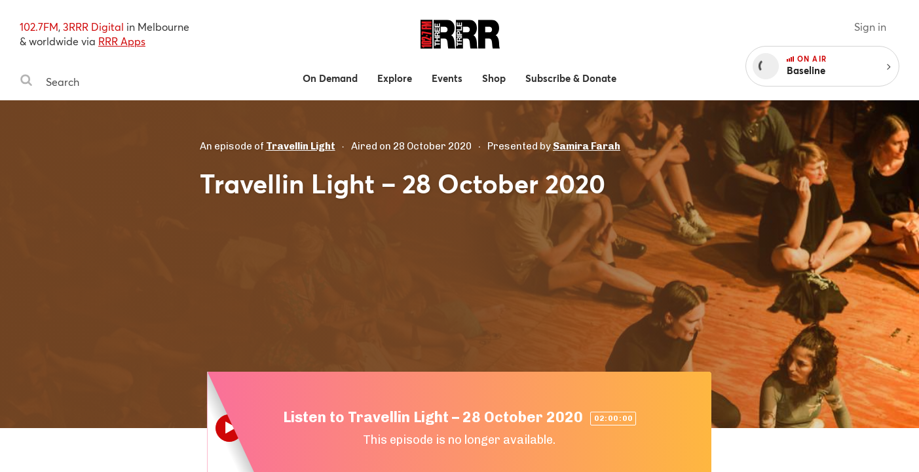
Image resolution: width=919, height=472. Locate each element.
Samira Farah (586, 146)
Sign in (870, 26)
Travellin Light (300, 146)
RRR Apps (121, 41)
